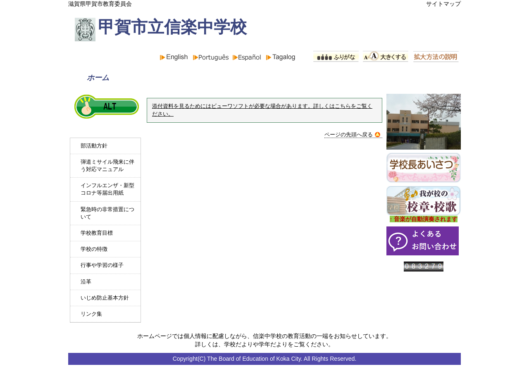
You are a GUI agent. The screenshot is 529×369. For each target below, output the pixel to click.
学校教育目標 (97, 233)
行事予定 (331, 78)
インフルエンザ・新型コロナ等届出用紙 (107, 189)
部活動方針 (94, 146)
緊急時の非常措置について (107, 213)
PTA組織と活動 (418, 78)
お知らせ (178, 78)
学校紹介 (254, 78)
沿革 (86, 282)
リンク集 (91, 314)
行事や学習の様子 (102, 265)
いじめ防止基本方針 (105, 298)
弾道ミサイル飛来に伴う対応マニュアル (107, 165)
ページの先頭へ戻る (352, 134)
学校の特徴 (94, 249)
